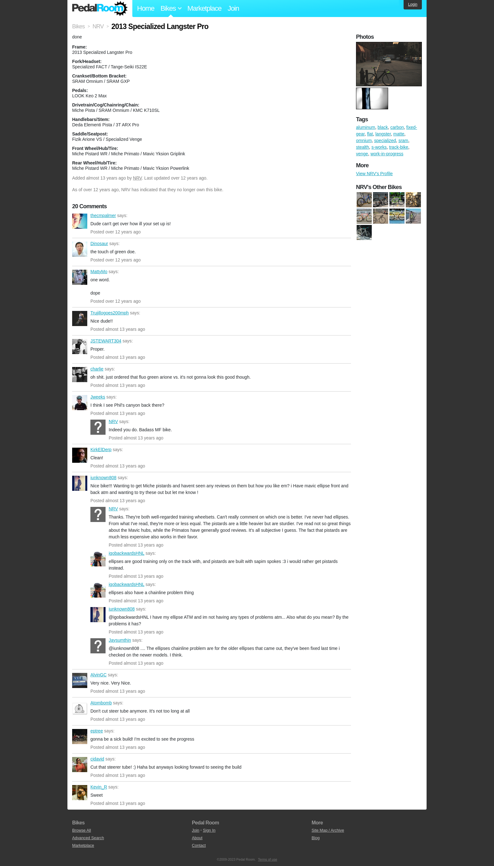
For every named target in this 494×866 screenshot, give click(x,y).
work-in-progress (386, 153)
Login (412, 4)
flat (370, 133)
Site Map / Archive (328, 830)
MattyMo (79, 277)
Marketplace (204, 8)
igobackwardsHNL (98, 558)
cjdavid (79, 764)
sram (403, 140)
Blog (316, 837)
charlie (79, 374)
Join (233, 8)
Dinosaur (79, 249)
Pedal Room (100, 8)
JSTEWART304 (79, 346)
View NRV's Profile (374, 173)
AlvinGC (79, 680)
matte (398, 133)
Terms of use (267, 859)
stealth (362, 147)
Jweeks (79, 402)
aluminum (365, 127)
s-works (379, 147)
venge (362, 153)
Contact (199, 845)
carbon (397, 127)
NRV (137, 178)
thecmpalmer (79, 221)
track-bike (398, 147)
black (382, 127)
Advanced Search (88, 837)
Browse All (81, 830)
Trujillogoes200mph (79, 318)
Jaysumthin (98, 645)
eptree (79, 736)
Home (145, 8)
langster (383, 133)
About (197, 837)
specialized (385, 140)
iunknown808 (79, 483)
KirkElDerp (79, 455)
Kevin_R (79, 792)
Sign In (209, 830)
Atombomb (79, 708)
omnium (364, 140)
